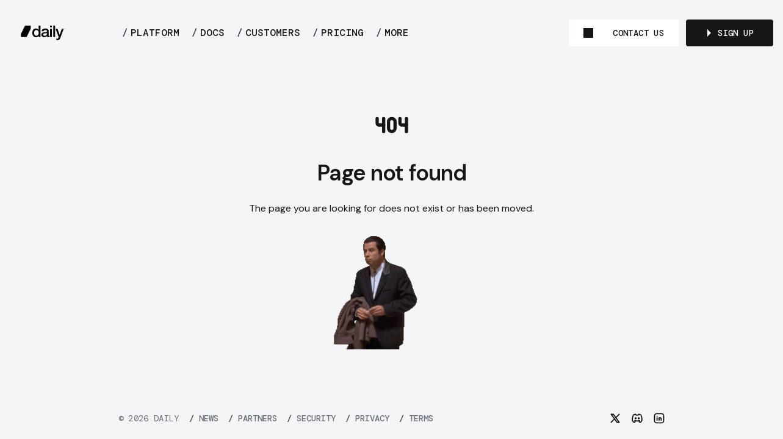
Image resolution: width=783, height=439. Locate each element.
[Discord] (637, 418)
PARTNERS (252, 418)
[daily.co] (43, 33)
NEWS (203, 418)
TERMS (416, 418)
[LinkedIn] (659, 418)
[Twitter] (615, 418)
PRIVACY (367, 418)
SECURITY (311, 418)
